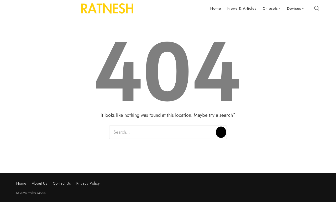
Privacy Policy (88, 183)
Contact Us (62, 183)
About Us (39, 183)
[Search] (221, 132)
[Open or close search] (316, 8)
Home (21, 183)
